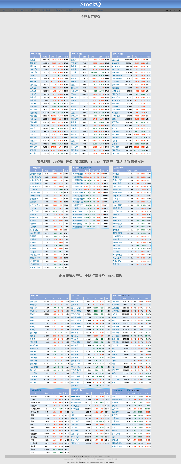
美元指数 (33, 236)
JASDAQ (33, 75)
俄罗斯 (73, 60)
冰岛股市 (74, 116)
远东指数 (115, 311)
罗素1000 (115, 82)
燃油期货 (33, 351)
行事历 (93, 459)
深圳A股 (33, 97)
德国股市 (74, 69)
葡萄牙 (73, 100)
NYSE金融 (75, 409)
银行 (73, 412)
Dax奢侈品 (34, 230)
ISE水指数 (116, 245)
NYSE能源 (116, 100)
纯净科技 (116, 239)
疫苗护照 (86, 459)
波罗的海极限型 (35, 183)
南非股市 (74, 141)
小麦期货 (33, 358)
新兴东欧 (115, 333)
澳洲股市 (33, 63)
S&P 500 (115, 69)
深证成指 (33, 106)
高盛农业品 (117, 261)
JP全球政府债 (77, 211)
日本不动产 (75, 424)
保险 (73, 415)
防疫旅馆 (115, 459)
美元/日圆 (74, 339)
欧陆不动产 (75, 437)
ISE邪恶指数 (75, 396)
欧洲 (114, 320)
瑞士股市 (74, 131)
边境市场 (115, 379)
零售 (113, 427)
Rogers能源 (117, 220)
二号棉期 (33, 376)
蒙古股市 (33, 153)
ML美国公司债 (77, 192)
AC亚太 (115, 317)
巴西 (114, 358)
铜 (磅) (32, 314)
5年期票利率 (34, 261)
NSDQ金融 (75, 406)
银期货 (32, 336)
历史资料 (40, 10)
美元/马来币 (75, 364)
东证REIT (74, 427)
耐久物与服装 (117, 443)
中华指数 (115, 305)
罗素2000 (115, 85)
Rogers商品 (117, 183)
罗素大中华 (34, 199)
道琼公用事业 (35, 211)
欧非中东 (115, 339)
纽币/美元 (74, 336)
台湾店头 (33, 85)
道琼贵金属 (116, 94)
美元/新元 (74, 358)
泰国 (114, 367)
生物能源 (116, 230)
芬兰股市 (74, 119)
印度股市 (33, 147)
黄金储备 (85, 10)
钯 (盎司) (33, 311)
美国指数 (115, 342)
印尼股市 (33, 144)
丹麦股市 (74, 128)
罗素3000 (115, 72)
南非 (114, 382)
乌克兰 (73, 75)
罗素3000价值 (117, 78)
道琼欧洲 (33, 202)
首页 (3, 10)
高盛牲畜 (116, 264)
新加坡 (32, 128)
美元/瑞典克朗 (76, 311)
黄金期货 (33, 333)
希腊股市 (74, 91)
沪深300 (33, 103)
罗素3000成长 (117, 75)
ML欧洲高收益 (77, 183)
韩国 (114, 364)
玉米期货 (33, 354)
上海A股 (33, 91)
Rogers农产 (117, 258)
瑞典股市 (74, 122)
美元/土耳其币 (76, 320)
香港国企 (33, 119)
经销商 (114, 431)
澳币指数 (33, 249)
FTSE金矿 (116, 199)
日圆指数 (33, 245)
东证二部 (33, 72)
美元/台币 (74, 348)
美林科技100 (34, 217)
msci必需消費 (35, 233)
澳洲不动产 (75, 421)
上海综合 (33, 88)
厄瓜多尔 (115, 153)
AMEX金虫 (116, 91)
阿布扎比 (74, 150)
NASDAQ (115, 63)
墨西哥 (114, 125)
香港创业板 (34, 125)
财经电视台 (31, 10)
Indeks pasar (94, 462)
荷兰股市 (74, 113)
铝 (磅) (32, 320)
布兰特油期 (34, 345)
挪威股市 (74, 125)
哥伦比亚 (115, 138)
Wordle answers (68, 459)
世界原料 (116, 202)
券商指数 (74, 418)
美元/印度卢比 (76, 370)
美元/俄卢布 (75, 314)
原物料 (114, 406)
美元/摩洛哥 (75, 330)
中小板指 (33, 110)
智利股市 (115, 131)
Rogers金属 (117, 196)
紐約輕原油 (34, 348)
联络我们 (108, 456)
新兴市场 (115, 327)
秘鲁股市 (115, 147)
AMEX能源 (116, 97)
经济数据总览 (59, 10)
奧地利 (73, 82)
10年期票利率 (35, 258)
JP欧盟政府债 (77, 217)
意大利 (73, 94)
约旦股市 (74, 144)
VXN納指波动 (35, 196)
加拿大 (114, 119)
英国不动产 (75, 434)
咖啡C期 (33, 370)
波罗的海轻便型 (35, 186)
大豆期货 (33, 364)
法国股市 (74, 66)
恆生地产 (74, 431)
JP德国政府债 (77, 227)
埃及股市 (74, 138)
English (86, 462)
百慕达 (114, 141)
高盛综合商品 (117, 180)
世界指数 (115, 302)
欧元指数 (33, 239)
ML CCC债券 (77, 189)
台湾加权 (33, 82)
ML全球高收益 (77, 180)
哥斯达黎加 (116, 150)
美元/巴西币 (75, 376)
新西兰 (32, 60)
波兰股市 (74, 85)
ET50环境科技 (118, 236)
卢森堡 (73, 110)
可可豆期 (33, 361)
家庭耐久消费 (117, 446)
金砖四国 (115, 323)
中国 (114, 348)
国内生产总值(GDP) (97, 10)
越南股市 (33, 138)
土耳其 (73, 72)
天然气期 (33, 342)
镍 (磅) (32, 317)
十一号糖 (33, 373)
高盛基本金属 (117, 192)
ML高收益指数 (77, 174)
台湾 (114, 361)
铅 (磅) (32, 327)
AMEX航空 (34, 208)
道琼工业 (115, 60)
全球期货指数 (36, 390)
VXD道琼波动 (35, 192)
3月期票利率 (34, 264)
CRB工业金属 (118, 186)
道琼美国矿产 (117, 208)
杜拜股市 (74, 147)
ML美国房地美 (77, 205)
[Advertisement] (90, 35)
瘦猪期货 (33, 382)
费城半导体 (116, 110)
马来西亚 (33, 135)
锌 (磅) (32, 323)
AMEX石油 (116, 106)
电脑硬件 (33, 227)
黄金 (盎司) (34, 302)
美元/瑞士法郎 (76, 308)
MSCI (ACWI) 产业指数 (121, 390)
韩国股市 (33, 78)
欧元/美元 (74, 302)
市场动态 (22, 10)
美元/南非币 (75, 323)
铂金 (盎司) (34, 308)
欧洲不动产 (75, 440)
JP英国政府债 (77, 220)
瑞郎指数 (33, 252)
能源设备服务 (117, 399)
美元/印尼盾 (75, 367)
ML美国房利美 (77, 202)
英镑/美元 (74, 305)
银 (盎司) (33, 305)
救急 (71, 456)
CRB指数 (116, 174)
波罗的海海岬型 (35, 177)
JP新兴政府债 (77, 214)
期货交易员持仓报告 (73, 10)
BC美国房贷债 (77, 199)
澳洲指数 (115, 345)
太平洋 (114, 314)
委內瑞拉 (115, 135)
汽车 (113, 437)
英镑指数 (33, 242)
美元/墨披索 (75, 379)
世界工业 (115, 415)
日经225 (33, 66)
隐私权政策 (88, 456)
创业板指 (33, 113)
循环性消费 (116, 424)
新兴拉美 (115, 336)
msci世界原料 (117, 205)
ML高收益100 (77, 186)
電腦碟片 (33, 224)
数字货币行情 (12, 10)
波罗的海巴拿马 (35, 180)
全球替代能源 (117, 233)
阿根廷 (114, 128)
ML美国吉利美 (77, 208)
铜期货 (32, 339)
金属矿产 (115, 409)
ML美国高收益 (77, 177)
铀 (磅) (32, 330)
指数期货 (49, 10)
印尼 (114, 373)
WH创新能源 (117, 242)
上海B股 (33, 94)
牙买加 (114, 144)
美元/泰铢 (74, 354)
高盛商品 (116, 177)
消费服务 (115, 440)
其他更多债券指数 (85, 168)
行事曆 (78, 456)
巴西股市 (115, 122)
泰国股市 (33, 141)
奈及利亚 (74, 153)
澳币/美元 (74, 333)
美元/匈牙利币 (76, 317)
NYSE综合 (116, 66)
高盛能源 (116, 214)
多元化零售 (116, 434)
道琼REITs (75, 443)
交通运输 (115, 418)
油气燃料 (115, 403)
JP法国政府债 (77, 224)
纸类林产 (115, 412)
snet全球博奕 (76, 403)
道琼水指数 (117, 249)
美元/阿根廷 (75, 382)
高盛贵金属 (117, 189)
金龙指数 (115, 308)
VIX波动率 (33, 189)
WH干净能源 (117, 227)
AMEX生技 (116, 116)
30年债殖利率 (35, 255)
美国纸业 (33, 214)
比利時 (73, 106)
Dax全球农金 (117, 255)
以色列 (73, 135)
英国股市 (74, 63)
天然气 (115, 217)
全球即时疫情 (78, 459)
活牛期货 (33, 379)
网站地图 (98, 456)
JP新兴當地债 (35, 267)
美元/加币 (74, 373)
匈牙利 (73, 78)
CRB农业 (116, 252)
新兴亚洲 (115, 330)
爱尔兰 (73, 103)
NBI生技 (115, 113)
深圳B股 (33, 100)
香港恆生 (33, 116)
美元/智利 (74, 386)
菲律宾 (32, 131)
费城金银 (115, 88)
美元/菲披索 (75, 361)
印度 (114, 351)
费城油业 (115, 103)
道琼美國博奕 (76, 399)
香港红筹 (33, 122)
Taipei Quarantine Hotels (103, 459)
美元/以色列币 (76, 327)
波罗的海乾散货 (35, 174)
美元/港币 (74, 345)
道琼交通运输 (35, 205)
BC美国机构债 (77, 196)
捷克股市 (74, 88)
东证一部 (33, 69)
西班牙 (73, 97)
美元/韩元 (74, 351)
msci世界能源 (117, 224)
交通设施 (115, 421)
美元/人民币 (75, 342)
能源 (113, 396)
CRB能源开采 (118, 211)
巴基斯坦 (33, 150)
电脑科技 (33, 220)
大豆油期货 (34, 367)
